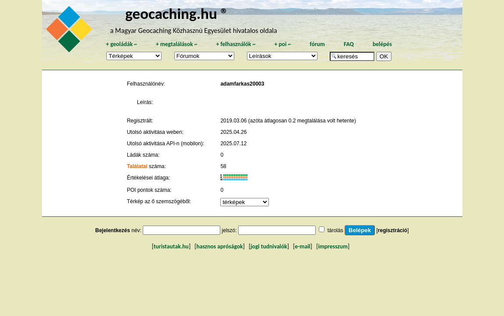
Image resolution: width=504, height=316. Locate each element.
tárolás (335, 230)
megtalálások (176, 44)
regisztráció (392, 230)
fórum (317, 44)
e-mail (302, 246)
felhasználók (235, 44)
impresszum (333, 246)
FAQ (349, 44)
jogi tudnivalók (268, 246)
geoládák (121, 44)
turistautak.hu (171, 246)
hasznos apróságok (219, 246)
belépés (382, 44)
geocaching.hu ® (177, 13)
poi (282, 44)
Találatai (137, 166)
